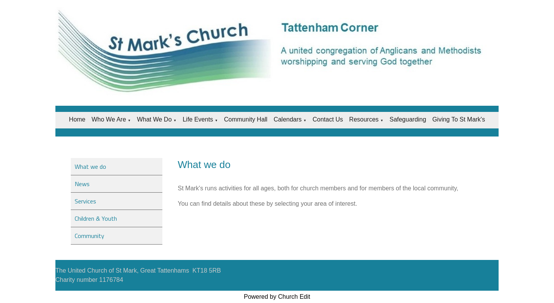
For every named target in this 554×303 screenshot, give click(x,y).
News (82, 183)
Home (77, 119)
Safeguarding (407, 119)
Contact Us (327, 119)
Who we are (109, 119)
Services (85, 201)
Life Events (198, 119)
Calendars (288, 119)
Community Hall (245, 119)
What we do (154, 119)
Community (89, 235)
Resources (364, 119)
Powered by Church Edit (277, 296)
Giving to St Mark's (458, 119)
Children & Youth (96, 218)
